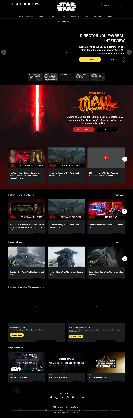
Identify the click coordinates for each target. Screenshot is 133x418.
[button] (4, 52)
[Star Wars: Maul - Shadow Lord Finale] (35, 77)
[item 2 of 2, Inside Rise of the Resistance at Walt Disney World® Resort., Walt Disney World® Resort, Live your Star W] (96, 307)
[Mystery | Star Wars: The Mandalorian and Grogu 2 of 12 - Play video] (66, 257)
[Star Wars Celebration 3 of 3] (106, 362)
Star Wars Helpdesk (102, 410)
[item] (26, 16)
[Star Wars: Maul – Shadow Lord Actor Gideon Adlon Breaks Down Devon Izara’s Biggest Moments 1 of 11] (26, 157)
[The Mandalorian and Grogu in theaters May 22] (51, 77)
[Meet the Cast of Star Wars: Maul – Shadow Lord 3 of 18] (106, 209)
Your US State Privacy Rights (73, 410)
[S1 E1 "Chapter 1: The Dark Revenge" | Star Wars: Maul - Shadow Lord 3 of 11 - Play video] (106, 157)
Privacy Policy (42, 410)
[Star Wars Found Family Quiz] (97, 77)
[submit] (102, 5)
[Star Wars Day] (66, 77)
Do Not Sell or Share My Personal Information (66, 412)
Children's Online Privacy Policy (55, 410)
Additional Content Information (28, 410)
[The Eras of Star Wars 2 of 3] (66, 362)
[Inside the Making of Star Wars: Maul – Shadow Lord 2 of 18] (66, 209)
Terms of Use (15, 410)
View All (119, 195)
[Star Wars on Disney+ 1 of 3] (26, 362)
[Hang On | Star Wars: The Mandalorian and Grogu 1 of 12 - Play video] (26, 257)
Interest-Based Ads (115, 410)
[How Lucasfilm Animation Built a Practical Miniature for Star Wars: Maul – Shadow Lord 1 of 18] (26, 209)
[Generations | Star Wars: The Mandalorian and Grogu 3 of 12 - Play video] (106, 257)
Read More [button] (89, 60)
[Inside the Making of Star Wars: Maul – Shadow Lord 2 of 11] (66, 157)
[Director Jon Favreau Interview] (82, 77)
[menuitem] (41, 16)
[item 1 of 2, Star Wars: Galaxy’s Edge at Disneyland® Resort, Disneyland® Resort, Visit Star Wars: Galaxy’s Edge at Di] (36, 307)
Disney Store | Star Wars (89, 410)
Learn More (17, 335)
